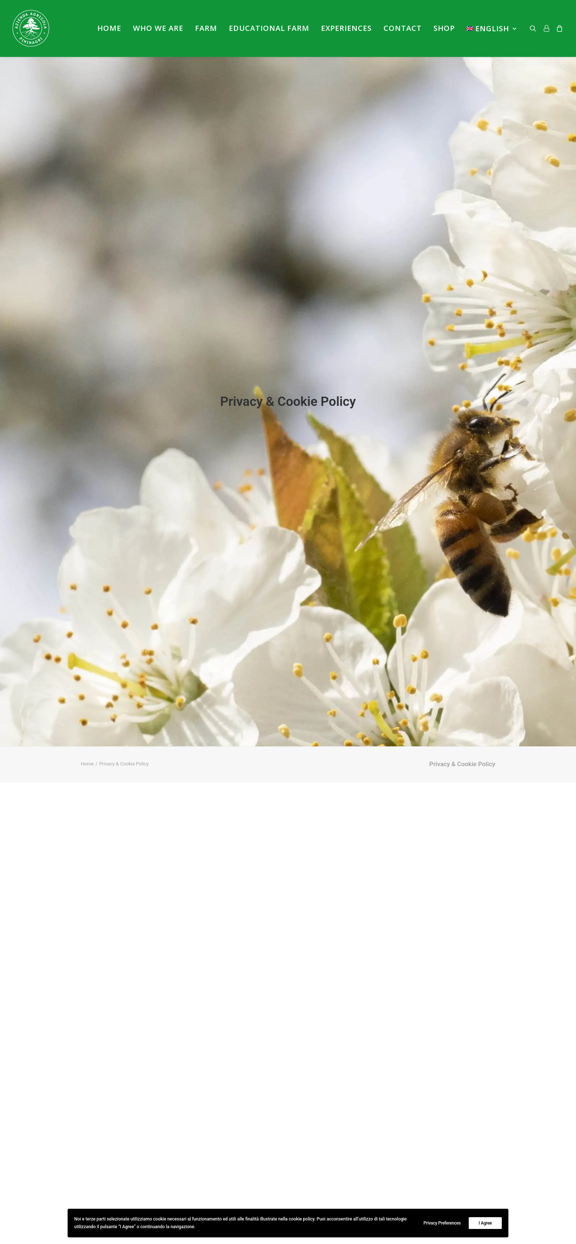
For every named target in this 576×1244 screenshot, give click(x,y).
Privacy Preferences (442, 1223)
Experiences (346, 28)
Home (109, 28)
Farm (206, 28)
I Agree (485, 1223)
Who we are (158, 28)
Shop (444, 28)
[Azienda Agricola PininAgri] (30, 28)
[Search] (535, 28)
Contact (403, 28)
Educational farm (269, 28)
